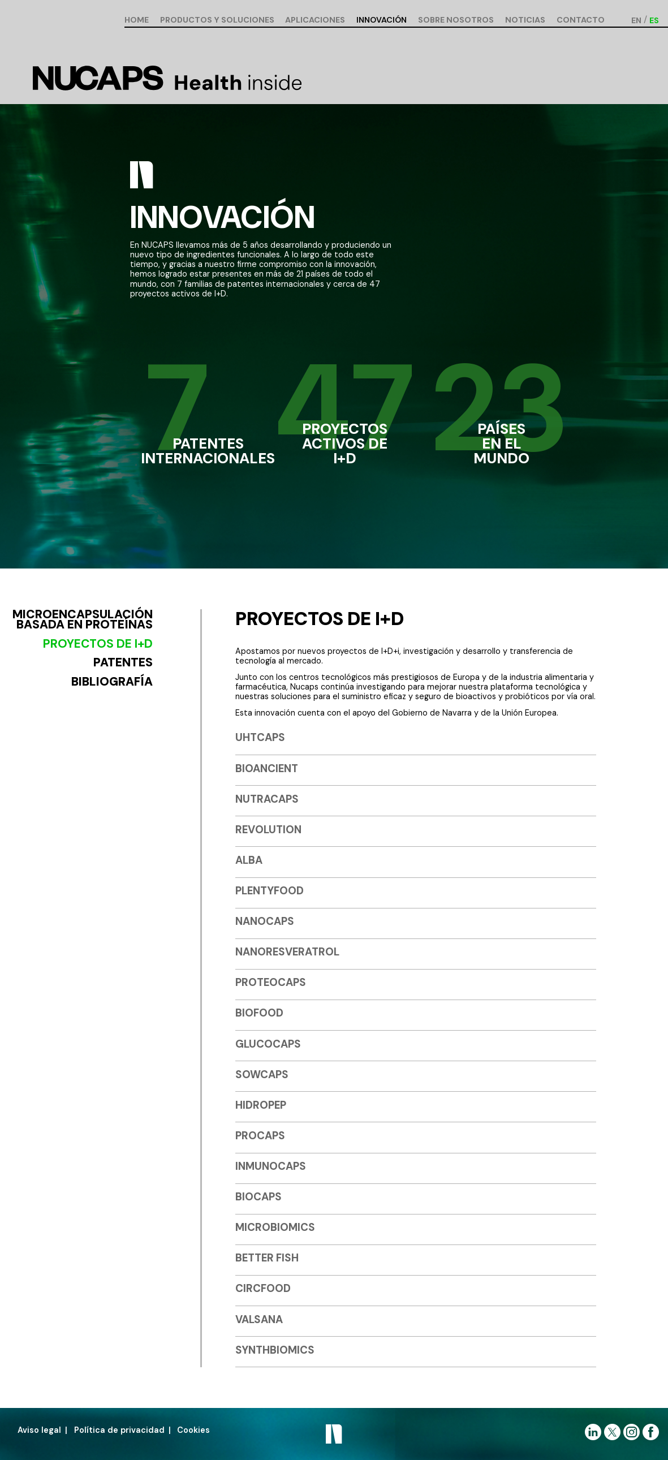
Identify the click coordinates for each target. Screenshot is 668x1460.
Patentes (123, 662)
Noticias (525, 20)
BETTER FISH (267, 1258)
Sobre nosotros (456, 20)
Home (136, 20)
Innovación (381, 20)
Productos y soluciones (217, 20)
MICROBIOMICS (275, 1227)
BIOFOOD (259, 1013)
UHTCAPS (260, 737)
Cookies (193, 1430)
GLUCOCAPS (268, 1044)
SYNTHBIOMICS (274, 1350)
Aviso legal (39, 1430)
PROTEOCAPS (270, 982)
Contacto (581, 20)
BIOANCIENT (266, 768)
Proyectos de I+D (98, 644)
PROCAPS (260, 1136)
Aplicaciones (315, 20)
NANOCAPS (264, 921)
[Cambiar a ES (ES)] (654, 20)
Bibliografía (112, 682)
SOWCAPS (261, 1074)
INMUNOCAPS (270, 1166)
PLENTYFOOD (269, 891)
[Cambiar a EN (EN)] (636, 20)
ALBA (248, 860)
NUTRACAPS (267, 799)
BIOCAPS (258, 1197)
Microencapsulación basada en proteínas (82, 620)
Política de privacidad (119, 1430)
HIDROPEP (260, 1105)
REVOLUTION (268, 829)
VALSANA (259, 1319)
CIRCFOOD (263, 1288)
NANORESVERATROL (287, 952)
